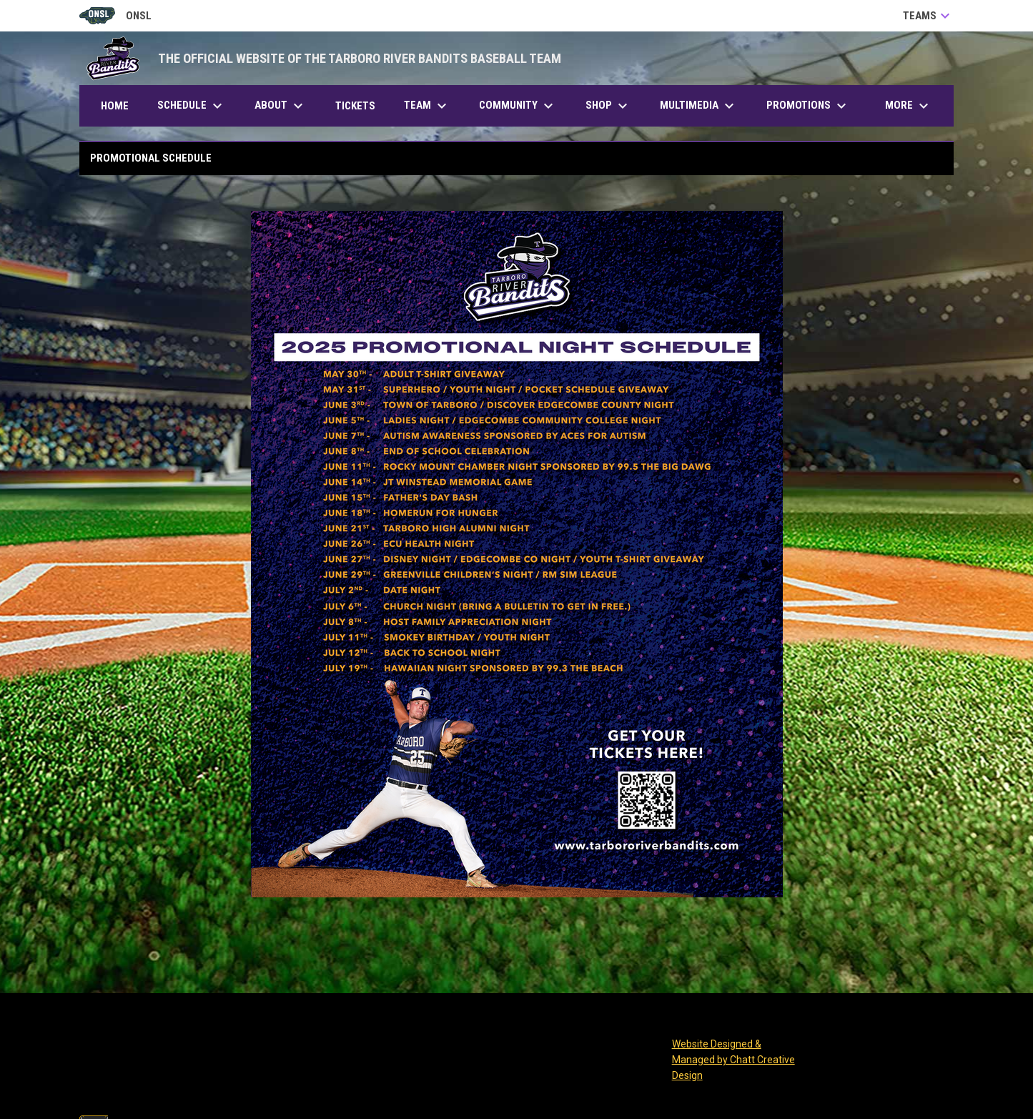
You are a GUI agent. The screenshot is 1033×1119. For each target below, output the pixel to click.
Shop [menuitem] (608, 105)
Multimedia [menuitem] (699, 105)
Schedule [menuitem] (191, 105)
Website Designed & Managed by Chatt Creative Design (733, 1059)
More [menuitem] (908, 105)
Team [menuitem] (427, 105)
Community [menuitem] (518, 105)
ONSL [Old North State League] (115, 15)
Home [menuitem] (115, 105)
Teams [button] (928, 15)
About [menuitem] (280, 105)
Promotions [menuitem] (808, 105)
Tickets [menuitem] (360, 105)
